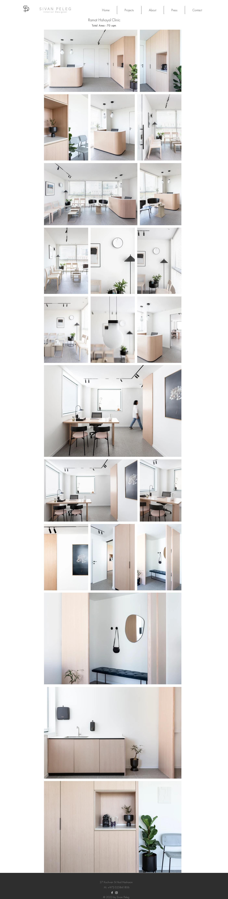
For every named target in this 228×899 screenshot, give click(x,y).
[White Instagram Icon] (116, 892)
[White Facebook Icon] (112, 892)
